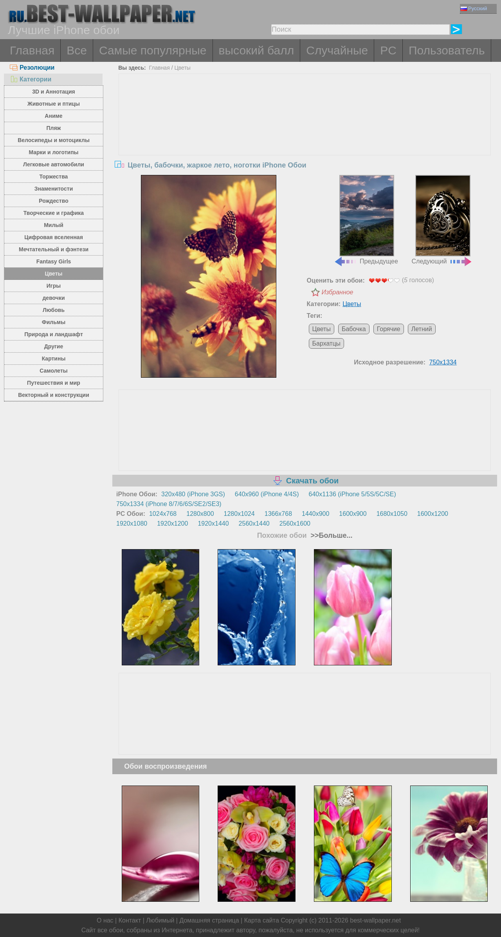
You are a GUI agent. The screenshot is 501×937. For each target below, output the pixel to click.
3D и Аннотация (53, 91)
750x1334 (442, 362)
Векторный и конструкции (53, 395)
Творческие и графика (53, 213)
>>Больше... (331, 535)
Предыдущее (366, 220)
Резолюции (32, 67)
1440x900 (315, 513)
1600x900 (352, 513)
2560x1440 (254, 523)
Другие (53, 346)
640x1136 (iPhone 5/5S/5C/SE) (352, 494)
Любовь (54, 310)
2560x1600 (294, 523)
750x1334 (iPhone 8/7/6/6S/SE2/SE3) (169, 504)
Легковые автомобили (53, 164)
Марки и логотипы (53, 152)
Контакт (130, 920)
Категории (30, 79)
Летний (421, 329)
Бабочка (354, 329)
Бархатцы (326, 343)
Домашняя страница (209, 920)
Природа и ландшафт (53, 334)
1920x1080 (131, 523)
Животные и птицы (53, 104)
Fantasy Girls (53, 261)
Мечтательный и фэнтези (53, 249)
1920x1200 (172, 523)
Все (77, 50)
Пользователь (447, 50)
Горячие (388, 329)
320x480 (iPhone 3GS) (193, 494)
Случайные (337, 50)
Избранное (337, 292)
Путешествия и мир (53, 383)
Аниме (53, 116)
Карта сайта (261, 920)
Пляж (53, 128)
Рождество (53, 201)
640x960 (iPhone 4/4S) (267, 494)
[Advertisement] (304, 132)
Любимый (160, 920)
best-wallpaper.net (375, 920)
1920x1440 (213, 523)
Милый (53, 225)
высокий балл (256, 50)
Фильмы (53, 322)
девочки (53, 298)
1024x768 (163, 513)
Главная (32, 50)
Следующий (442, 220)
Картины (54, 358)
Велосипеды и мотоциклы (54, 140)
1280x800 (200, 513)
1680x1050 (392, 513)
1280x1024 (239, 513)
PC (388, 50)
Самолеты (54, 371)
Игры (54, 286)
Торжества (54, 176)
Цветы (53, 273)
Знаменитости (53, 189)
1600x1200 (432, 513)
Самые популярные (153, 50)
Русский (474, 8)
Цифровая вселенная (53, 237)
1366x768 (278, 513)
